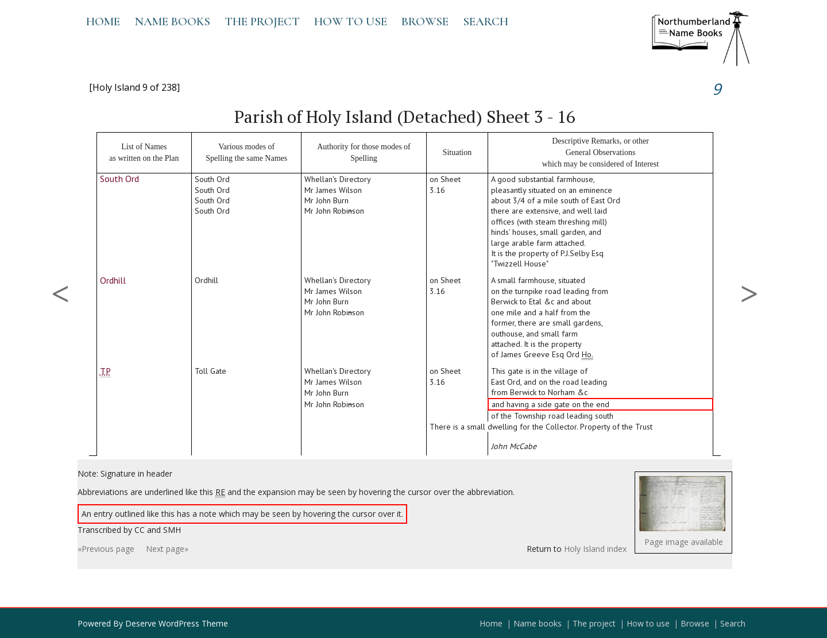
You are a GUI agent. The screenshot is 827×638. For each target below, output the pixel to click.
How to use (350, 21)
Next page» (167, 548)
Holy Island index (595, 548)
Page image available (683, 541)
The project (262, 21)
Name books (172, 21)
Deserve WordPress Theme (176, 623)
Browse (425, 21)
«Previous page (106, 548)
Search (485, 21)
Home (103, 21)
